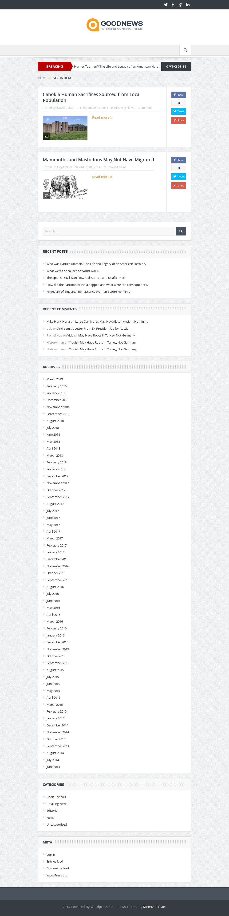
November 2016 (58, 566)
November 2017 (58, 483)
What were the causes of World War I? (73, 271)
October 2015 (56, 656)
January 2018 (55, 469)
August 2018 (55, 421)
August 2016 (55, 587)
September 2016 (58, 580)
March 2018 (55, 455)
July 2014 (53, 760)
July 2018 (53, 428)
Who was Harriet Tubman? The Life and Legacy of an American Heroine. (116, 66)
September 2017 (58, 497)
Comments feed (58, 868)
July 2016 (53, 594)
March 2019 (55, 379)
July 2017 (53, 511)
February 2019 (57, 386)
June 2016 (53, 601)
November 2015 (58, 649)
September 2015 (58, 663)
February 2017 (57, 545)
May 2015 (53, 691)
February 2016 (57, 628)
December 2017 (57, 476)
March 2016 (55, 621)
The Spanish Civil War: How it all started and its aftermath (86, 278)
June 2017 (53, 517)
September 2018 (58, 414)
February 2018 (57, 462)
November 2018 (58, 407)
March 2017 (55, 538)
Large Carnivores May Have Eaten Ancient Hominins (111, 321)
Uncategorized (57, 824)
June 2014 (53, 767)
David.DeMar (66, 107)
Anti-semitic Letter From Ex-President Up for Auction (93, 328)
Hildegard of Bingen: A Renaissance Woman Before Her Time (88, 291)
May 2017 (53, 525)
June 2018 (53, 434)
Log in (51, 854)
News (50, 817)
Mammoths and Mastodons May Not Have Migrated (98, 160)
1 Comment (144, 107)
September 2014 (58, 746)
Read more (102, 117)
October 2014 (56, 739)
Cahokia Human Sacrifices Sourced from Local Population (92, 97)
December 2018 (57, 400)
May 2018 (53, 441)
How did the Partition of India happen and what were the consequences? (97, 285)
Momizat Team (154, 906)
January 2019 (55, 393)
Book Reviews (56, 797)
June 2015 (53, 684)
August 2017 (55, 504)
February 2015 (57, 711)
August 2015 (55, 670)
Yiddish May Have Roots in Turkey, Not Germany (101, 335)
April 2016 (53, 614)
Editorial (52, 810)
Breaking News (124, 107)
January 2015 (55, 718)
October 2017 (56, 490)
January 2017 (55, 552)
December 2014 (57, 725)
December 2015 (57, 642)
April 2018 (53, 448)
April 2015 (53, 697)
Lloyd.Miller (64, 167)
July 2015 (53, 677)
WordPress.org (57, 875)
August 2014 (55, 753)
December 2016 (57, 559)
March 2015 (55, 704)
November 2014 (58, 732)
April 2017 (53, 531)
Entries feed (55, 861)
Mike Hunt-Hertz (58, 321)
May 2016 (53, 607)
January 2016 (55, 635)
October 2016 (56, 573)
